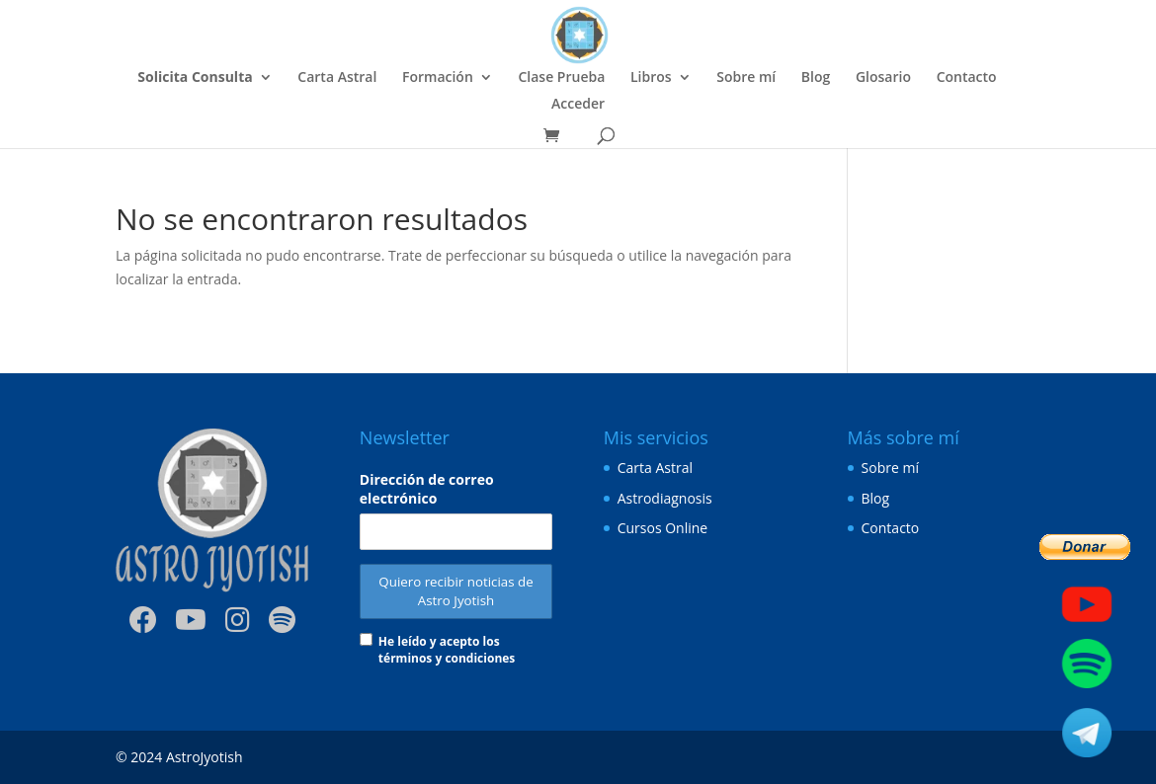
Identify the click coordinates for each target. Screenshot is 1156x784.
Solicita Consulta (194, 78)
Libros (651, 78)
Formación (437, 78)
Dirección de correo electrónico (427, 489)
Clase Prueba (561, 78)
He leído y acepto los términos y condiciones (446, 649)
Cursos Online (663, 527)
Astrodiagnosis (665, 498)
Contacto (967, 78)
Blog (815, 78)
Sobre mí (746, 78)
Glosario (883, 78)
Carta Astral (336, 78)
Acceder (578, 105)
